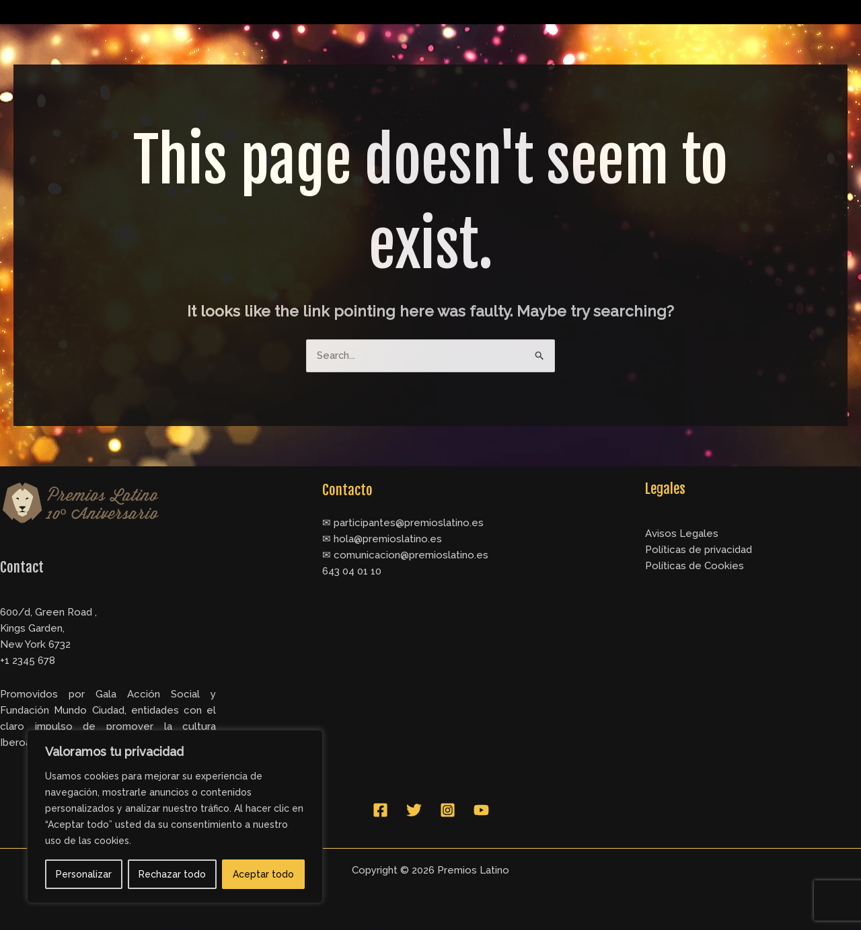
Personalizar (84, 874)
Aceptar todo (263, 874)
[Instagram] (447, 810)
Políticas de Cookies (694, 566)
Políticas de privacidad (698, 550)
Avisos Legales (681, 534)
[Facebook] (380, 810)
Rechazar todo (172, 874)
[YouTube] (481, 810)
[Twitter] (414, 810)
